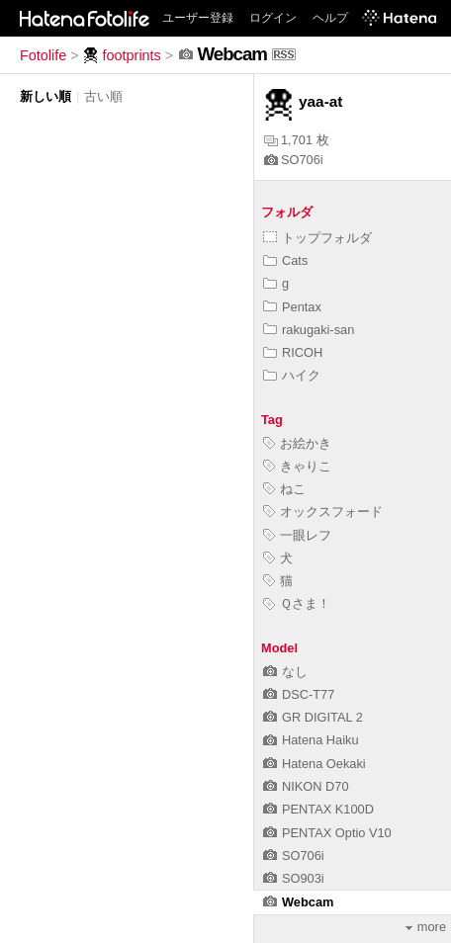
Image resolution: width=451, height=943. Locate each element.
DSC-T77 (298, 694)
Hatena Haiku (311, 739)
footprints (122, 55)
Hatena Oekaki (314, 763)
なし (285, 671)
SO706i (293, 159)
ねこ (284, 488)
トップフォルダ (317, 237)
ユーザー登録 (197, 18)
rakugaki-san (308, 329)
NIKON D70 (306, 786)
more (426, 926)
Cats (285, 260)
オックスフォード (323, 511)
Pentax (292, 307)
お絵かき (297, 443)
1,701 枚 (296, 139)
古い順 (103, 96)
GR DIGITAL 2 (313, 717)
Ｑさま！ (296, 603)
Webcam (298, 902)
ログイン (273, 18)
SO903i (293, 878)
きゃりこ (297, 466)
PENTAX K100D (318, 809)
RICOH (292, 352)
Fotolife (43, 55)
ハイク (291, 375)
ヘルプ (330, 18)
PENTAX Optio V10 (327, 832)
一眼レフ (297, 535)
